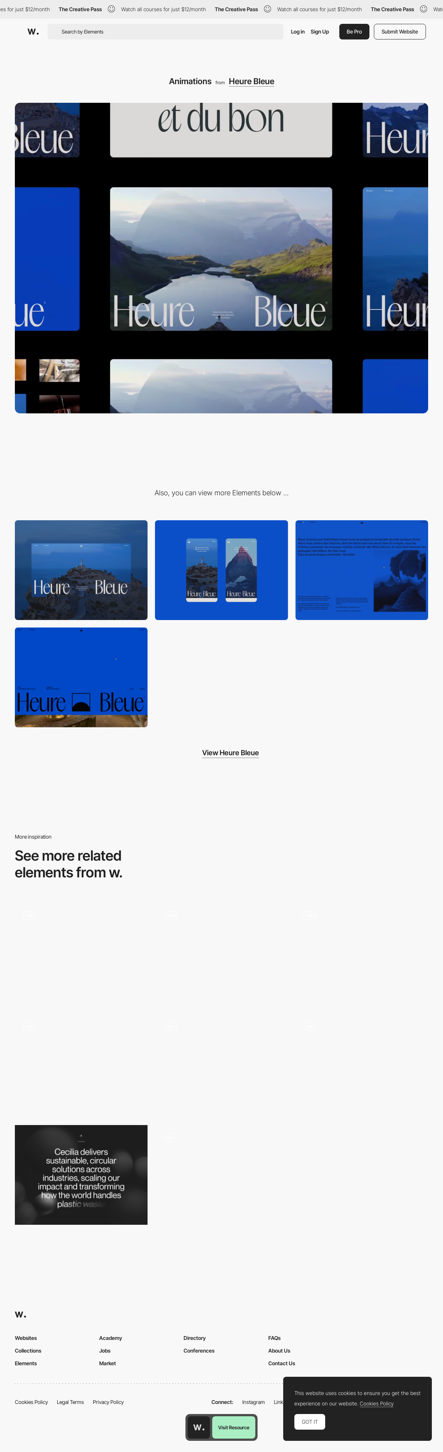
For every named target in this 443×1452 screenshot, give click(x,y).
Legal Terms (70, 1402)
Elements (26, 1363)
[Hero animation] (81, 953)
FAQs (274, 1338)
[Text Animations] (221, 953)
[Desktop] (81, 570)
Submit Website (400, 31)
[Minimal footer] (81, 677)
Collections (28, 1350)
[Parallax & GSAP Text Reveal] (81, 1064)
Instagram (253, 1402)
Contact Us (281, 1363)
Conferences (199, 1350)
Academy (110, 1338)
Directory (195, 1338)
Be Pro (354, 31)
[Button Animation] (221, 1162)
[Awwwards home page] (199, 1427)
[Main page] (361, 953)
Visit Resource (233, 1427)
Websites (26, 1338)
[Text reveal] (81, 1175)
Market (107, 1363)
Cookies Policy (31, 1402)
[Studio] (361, 570)
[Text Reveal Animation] (361, 1064)
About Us (279, 1350)
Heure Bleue (251, 81)
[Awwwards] (33, 32)
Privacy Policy (108, 1402)
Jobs (104, 1350)
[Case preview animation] (221, 1064)
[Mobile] (221, 570)
